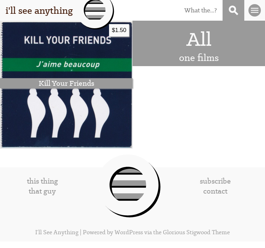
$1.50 (119, 30)
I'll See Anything (57, 232)
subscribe (215, 181)
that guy (42, 191)
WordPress (129, 232)
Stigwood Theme (208, 232)
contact (215, 191)
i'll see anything (39, 10)
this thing (42, 181)
